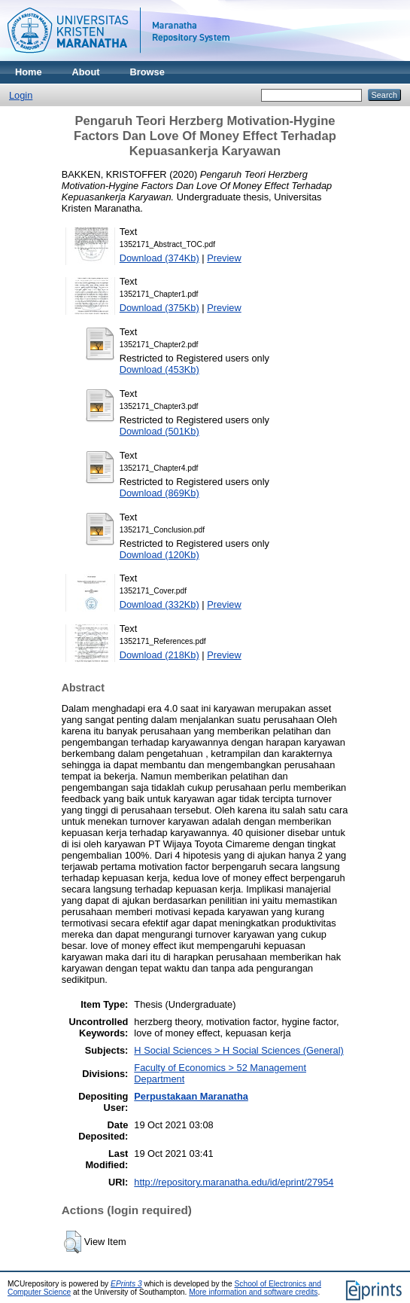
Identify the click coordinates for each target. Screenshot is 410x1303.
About (86, 72)
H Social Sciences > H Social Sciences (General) (238, 1050)
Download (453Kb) (159, 369)
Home (28, 72)
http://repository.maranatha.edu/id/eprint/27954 (233, 1182)
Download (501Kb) (159, 431)
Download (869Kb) (159, 493)
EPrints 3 (126, 1284)
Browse (147, 72)
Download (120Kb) (159, 554)
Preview (224, 258)
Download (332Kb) (159, 604)
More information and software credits (253, 1292)
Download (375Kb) (159, 307)
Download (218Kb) (159, 655)
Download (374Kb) (159, 258)
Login (20, 95)
